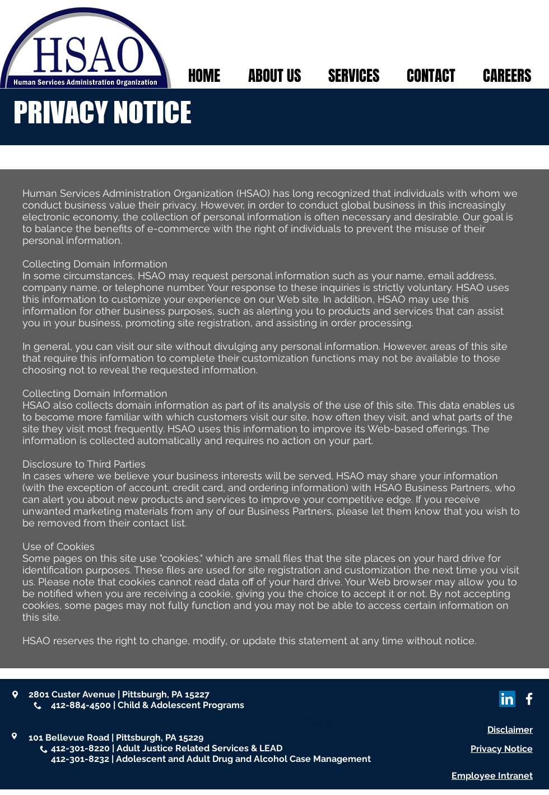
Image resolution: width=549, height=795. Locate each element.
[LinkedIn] (507, 699)
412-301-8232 (80, 759)
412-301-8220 (80, 748)
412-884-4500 (81, 705)
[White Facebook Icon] (529, 699)
